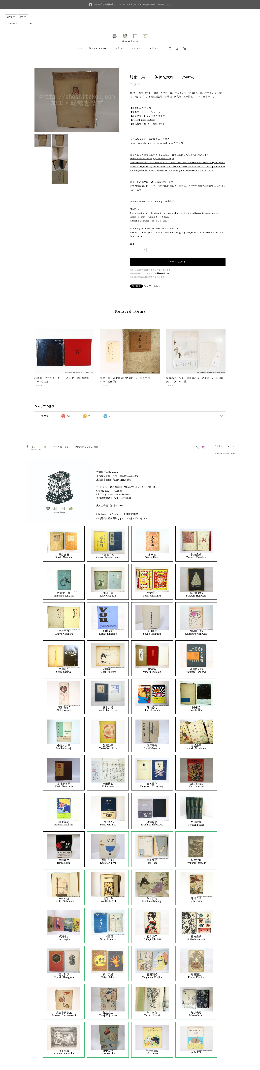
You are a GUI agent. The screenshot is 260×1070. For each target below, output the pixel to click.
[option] (76, 100)
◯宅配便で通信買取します (110, 518)
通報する (157, 286)
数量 (132, 244)
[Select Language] (18, 23)
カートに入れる (178, 261)
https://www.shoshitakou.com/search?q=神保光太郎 (156, 143)
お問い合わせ (156, 48)
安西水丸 (196, 1052)
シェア (147, 286)
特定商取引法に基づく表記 (86, 447)
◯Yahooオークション (107, 514)
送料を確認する (162, 273)
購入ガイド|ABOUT (99, 48)
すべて (45, 416)
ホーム (79, 48)
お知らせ (120, 48)
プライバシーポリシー (62, 447)
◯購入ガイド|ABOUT (138, 518)
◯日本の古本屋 (130, 514)
